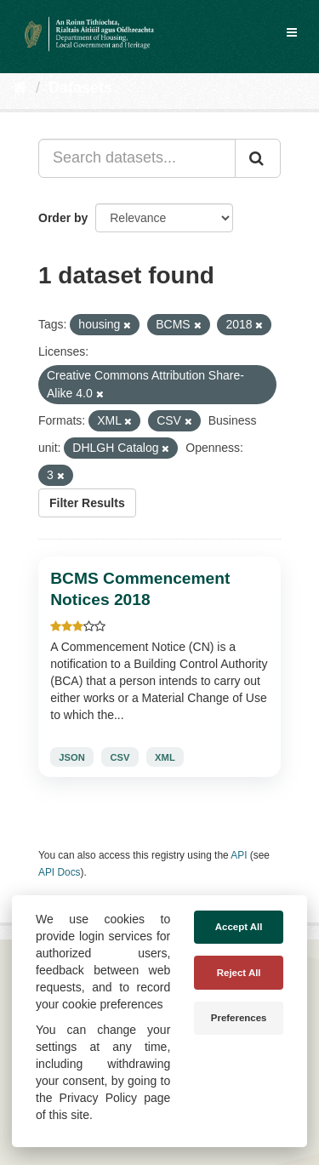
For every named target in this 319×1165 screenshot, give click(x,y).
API (239, 855)
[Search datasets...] (137, 158)
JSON (71, 757)
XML (165, 757)
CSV (119, 757)
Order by (63, 218)
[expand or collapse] (291, 32)
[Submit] (258, 158)
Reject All (239, 973)
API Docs (59, 872)
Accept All (239, 927)
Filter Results (87, 503)
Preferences (239, 1018)
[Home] (20, 87)
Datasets (80, 87)
